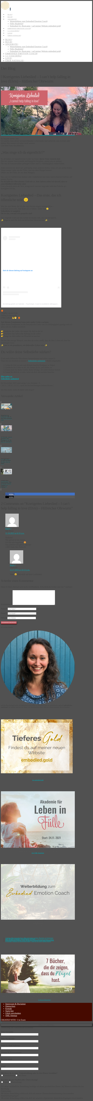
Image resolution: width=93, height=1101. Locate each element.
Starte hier (9, 1011)
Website (4, 618)
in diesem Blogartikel (44, 1000)
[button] (10, 9)
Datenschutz (10, 1006)
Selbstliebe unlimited (36, 361)
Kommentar (6, 604)
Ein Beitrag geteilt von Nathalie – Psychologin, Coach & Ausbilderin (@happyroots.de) (32, 304)
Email (4, 613)
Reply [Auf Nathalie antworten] (13, 565)
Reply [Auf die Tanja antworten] (8, 529)
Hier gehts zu (6, 376)
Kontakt (8, 1008)
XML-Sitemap (11, 1015)
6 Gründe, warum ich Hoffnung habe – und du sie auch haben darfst (28, 941)
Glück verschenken (13, 1013)
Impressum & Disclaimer (15, 1004)
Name (4, 609)
